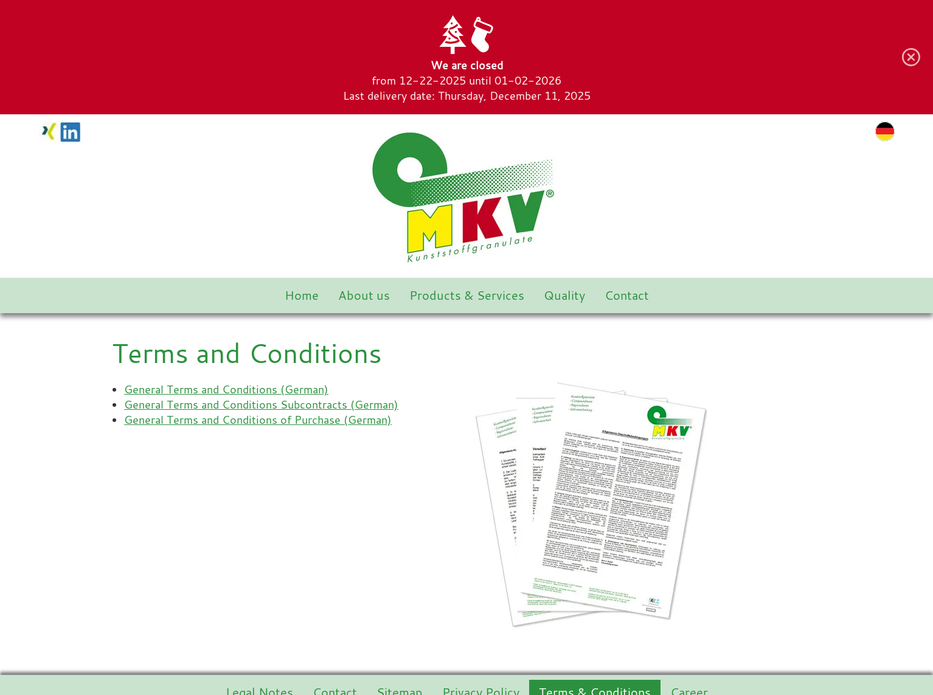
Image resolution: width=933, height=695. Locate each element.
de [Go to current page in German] (885, 131)
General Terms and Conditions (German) (226, 389)
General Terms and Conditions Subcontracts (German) (261, 405)
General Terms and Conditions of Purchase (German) (258, 420)
